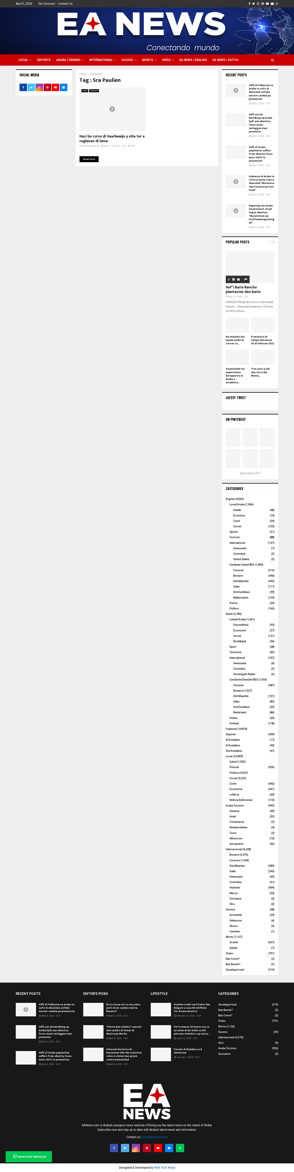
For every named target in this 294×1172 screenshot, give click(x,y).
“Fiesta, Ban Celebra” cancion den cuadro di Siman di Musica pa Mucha (123, 1030)
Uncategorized (235, 969)
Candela (235, 931)
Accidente (236, 914)
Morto (147, 60)
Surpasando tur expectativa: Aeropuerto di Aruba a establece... (235, 375)
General (234, 811)
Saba (236, 586)
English (230, 498)
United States (241, 559)
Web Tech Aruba (164, 1167)
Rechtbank (239, 641)
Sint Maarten (241, 581)
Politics (234, 608)
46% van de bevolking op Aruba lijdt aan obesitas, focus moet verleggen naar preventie (260, 123)
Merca (233, 893)
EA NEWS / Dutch (225, 60)
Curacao (238, 570)
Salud (233, 761)
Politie (233, 718)
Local (23, 60)
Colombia (239, 553)
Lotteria (234, 794)
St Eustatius (233, 745)
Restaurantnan (238, 827)
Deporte (44, 60)
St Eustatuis (233, 739)
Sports (234, 531)
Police (233, 603)
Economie (239, 630)
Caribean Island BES (242, 564)
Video (166, 60)
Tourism (235, 537)
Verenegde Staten (244, 674)
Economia (236, 789)
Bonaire (238, 575)
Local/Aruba (237, 504)
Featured (94, 91)
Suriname (236, 898)
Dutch (229, 613)
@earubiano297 (250, 473)
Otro (232, 904)
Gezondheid (240, 624)
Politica (234, 772)
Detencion (236, 920)
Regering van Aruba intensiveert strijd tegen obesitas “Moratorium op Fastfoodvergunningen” (261, 214)
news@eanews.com (155, 1137)
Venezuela (239, 548)
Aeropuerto (237, 843)
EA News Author (90, 146)
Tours (233, 832)
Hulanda (235, 887)
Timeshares (237, 821)
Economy (239, 515)
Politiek (234, 723)
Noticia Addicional (241, 799)
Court (236, 520)
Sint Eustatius (241, 592)
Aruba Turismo (68, 60)
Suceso (127, 60)
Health (237, 510)
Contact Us (65, 3)
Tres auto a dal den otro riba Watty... (260, 372)
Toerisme (235, 652)
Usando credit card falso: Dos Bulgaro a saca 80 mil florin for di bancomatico (192, 1007)
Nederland (239, 712)
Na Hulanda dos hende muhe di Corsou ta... (235, 340)
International (237, 542)
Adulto (234, 947)
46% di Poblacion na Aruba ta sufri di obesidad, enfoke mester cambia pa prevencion (261, 92)
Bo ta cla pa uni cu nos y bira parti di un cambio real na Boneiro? (123, 1007)
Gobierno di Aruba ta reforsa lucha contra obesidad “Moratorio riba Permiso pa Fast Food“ (261, 183)
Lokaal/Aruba (238, 619)
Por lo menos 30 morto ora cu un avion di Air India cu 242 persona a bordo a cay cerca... (191, 1030)
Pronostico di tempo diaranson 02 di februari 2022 (262, 340)
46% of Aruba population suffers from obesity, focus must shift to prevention (261, 154)
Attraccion (236, 838)
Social (237, 526)
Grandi (234, 942)
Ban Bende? (233, 964)
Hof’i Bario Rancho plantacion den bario (243, 289)
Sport (233, 646)
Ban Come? (233, 958)
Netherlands (240, 597)
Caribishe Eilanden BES (244, 679)
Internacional (101, 60)
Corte (233, 783)
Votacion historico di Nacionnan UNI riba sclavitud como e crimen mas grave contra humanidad (124, 1054)
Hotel (233, 816)
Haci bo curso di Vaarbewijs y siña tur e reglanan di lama (112, 138)
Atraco (234, 925)
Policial (234, 767)
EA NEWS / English (193, 60)
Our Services (46, 3)
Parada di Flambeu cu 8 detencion (188, 1051)
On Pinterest (236, 419)
